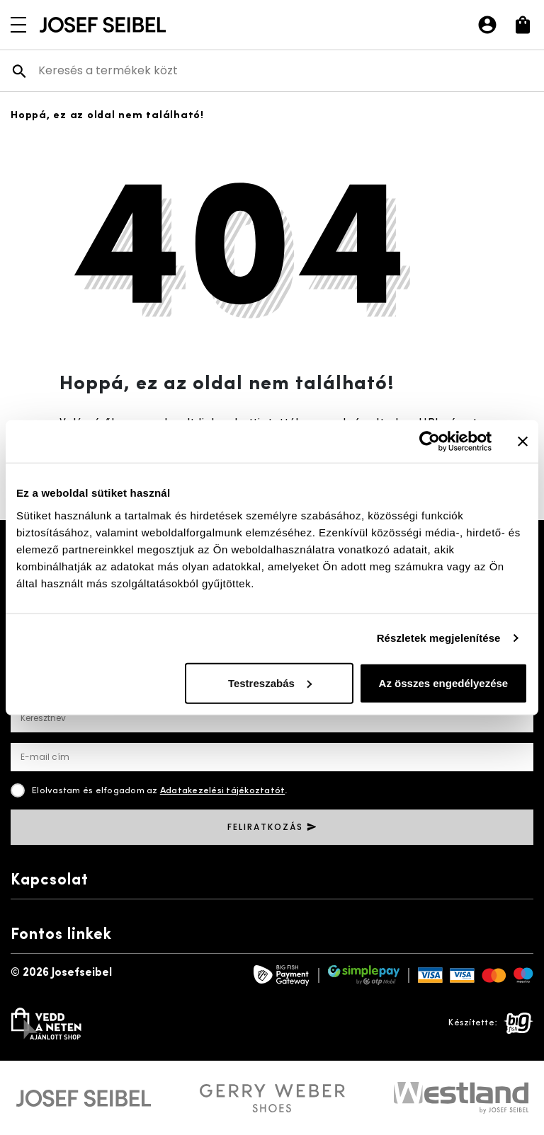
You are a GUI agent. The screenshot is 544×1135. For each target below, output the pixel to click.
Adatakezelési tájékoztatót (222, 790)
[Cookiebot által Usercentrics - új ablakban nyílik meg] (430, 441)
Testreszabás (270, 682)
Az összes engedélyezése (444, 682)
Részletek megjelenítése (439, 638)
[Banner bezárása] (523, 441)
